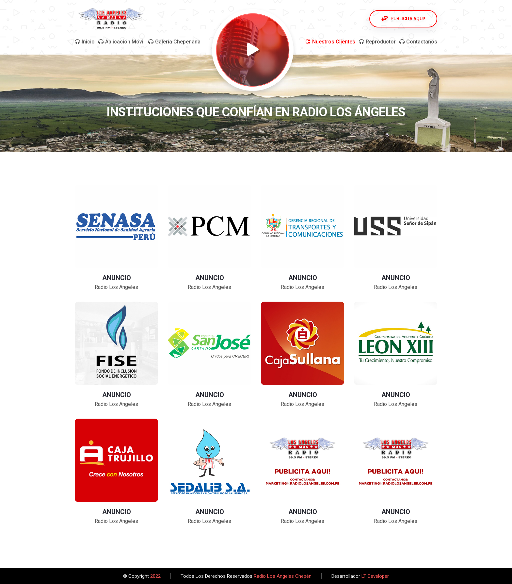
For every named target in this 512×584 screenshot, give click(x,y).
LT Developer (375, 576)
